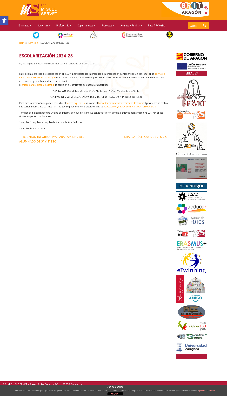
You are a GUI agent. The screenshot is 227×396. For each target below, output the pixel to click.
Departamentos (85, 25)
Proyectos (106, 25)
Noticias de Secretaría (66, 63)
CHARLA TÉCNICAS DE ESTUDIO (147, 137)
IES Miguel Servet (32, 63)
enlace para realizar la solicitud (38, 84)
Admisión (33, 42)
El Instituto (23, 25)
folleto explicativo (75, 103)
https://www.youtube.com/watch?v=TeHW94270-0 (130, 106)
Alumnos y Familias (130, 25)
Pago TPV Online (156, 25)
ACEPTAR (115, 394)
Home (22, 42)
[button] (4, 20)
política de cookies (207, 391)
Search (204, 25)
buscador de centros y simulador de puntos (121, 103)
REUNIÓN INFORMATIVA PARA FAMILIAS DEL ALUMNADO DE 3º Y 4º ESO (51, 139)
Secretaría (42, 25)
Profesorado (62, 25)
